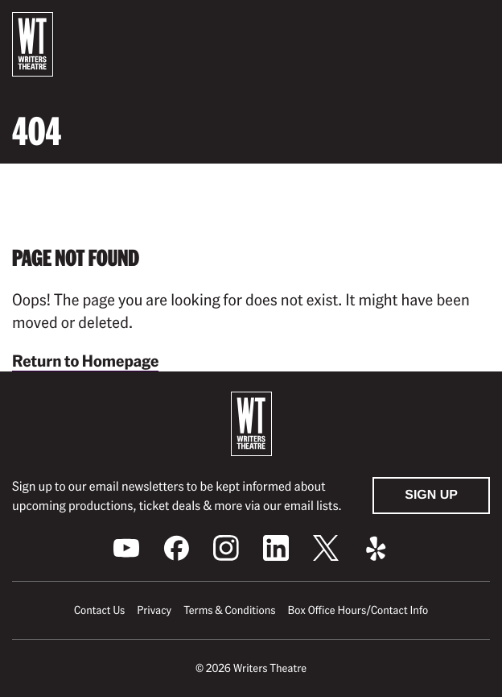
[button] (477, 26)
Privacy (154, 610)
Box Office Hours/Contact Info (358, 610)
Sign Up (431, 495)
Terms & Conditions (229, 610)
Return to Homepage (85, 360)
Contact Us (99, 610)
